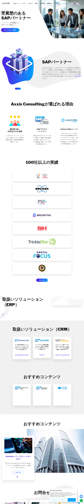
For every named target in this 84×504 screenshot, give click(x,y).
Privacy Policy (37, 498)
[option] (42, 19)
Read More (7, 450)
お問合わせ (49, 3)
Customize (54, 500)
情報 (36, 3)
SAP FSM (42, 275)
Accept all (71, 500)
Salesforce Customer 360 (62, 276)
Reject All (63, 500)
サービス (24, 3)
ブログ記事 (42, 3)
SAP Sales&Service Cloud (21, 276)
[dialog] (63, 496)
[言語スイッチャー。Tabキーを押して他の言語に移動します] (75, 3)
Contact (45, 498)
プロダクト (30, 3)
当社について (16, 3)
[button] (17, 397)
